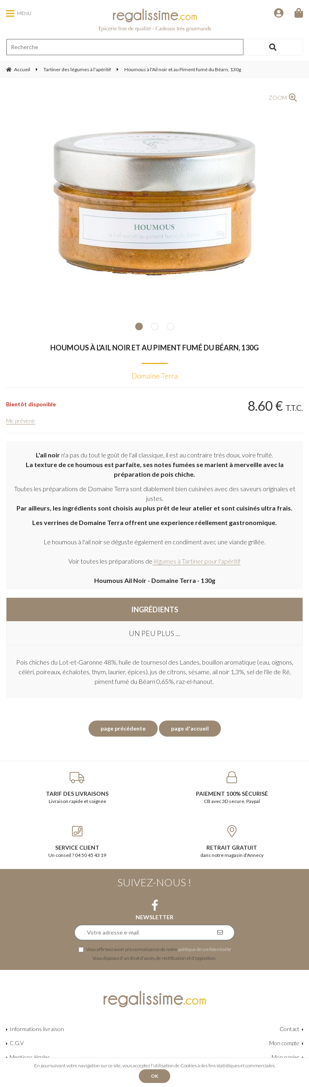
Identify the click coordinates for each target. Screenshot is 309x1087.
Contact (289, 1028)
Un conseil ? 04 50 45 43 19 (77, 841)
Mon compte (284, 1043)
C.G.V (17, 1043)
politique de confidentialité (204, 949)
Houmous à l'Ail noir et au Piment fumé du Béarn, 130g (154, 347)
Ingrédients (154, 609)
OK (154, 1076)
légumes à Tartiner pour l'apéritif (196, 561)
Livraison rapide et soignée (77, 787)
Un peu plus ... (154, 633)
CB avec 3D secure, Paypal (232, 787)
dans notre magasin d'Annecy (232, 841)
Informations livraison (37, 1028)
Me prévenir (20, 420)
